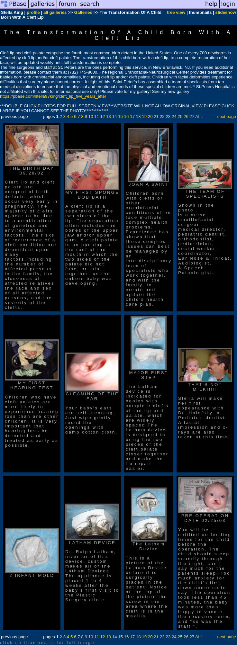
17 (132, 116)
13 (108, 116)
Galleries (83, 12)
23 (168, 116)
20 (150, 116)
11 (96, 116)
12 (102, 116)
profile (33, 12)
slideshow (225, 12)
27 (192, 116)
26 (186, 116)
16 (126, 116)
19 (144, 116)
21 (156, 116)
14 (114, 116)
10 (90, 116)
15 (120, 116)
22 (162, 116)
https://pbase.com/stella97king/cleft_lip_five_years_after (53, 96)
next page (226, 116)
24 (174, 116)
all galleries (55, 12)
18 (138, 116)
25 (180, 116)
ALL (199, 116)
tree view (176, 12)
